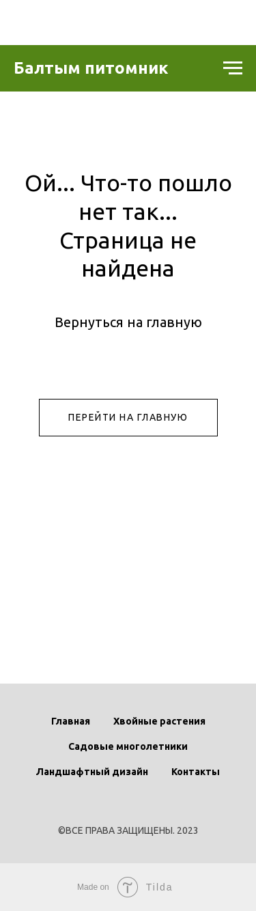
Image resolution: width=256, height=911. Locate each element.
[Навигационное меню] (232, 68)
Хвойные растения (159, 721)
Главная (70, 721)
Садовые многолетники (128, 746)
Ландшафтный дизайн (92, 771)
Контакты (195, 771)
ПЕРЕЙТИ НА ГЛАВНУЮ (128, 417)
